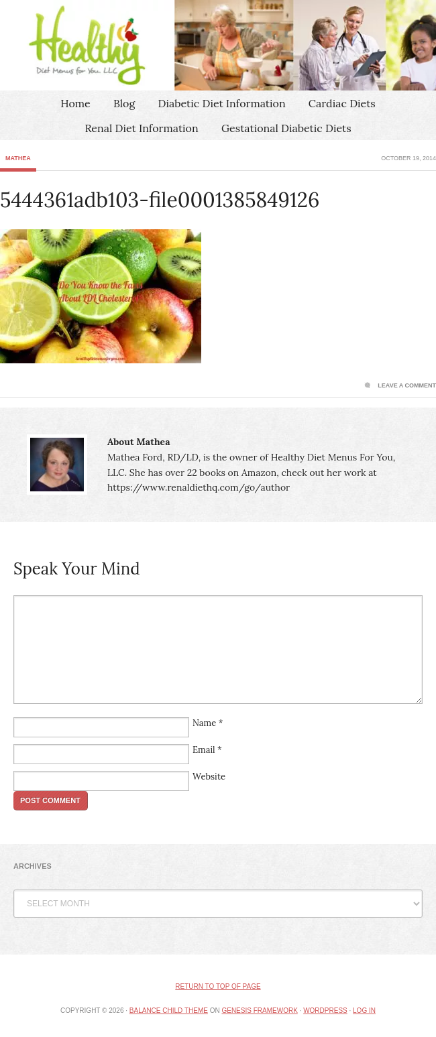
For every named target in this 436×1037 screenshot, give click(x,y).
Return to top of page (217, 986)
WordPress (325, 1010)
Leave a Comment (407, 385)
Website (209, 776)
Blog (124, 103)
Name (204, 723)
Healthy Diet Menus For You (218, 45)
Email (204, 749)
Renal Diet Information (141, 128)
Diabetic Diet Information (222, 103)
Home (75, 103)
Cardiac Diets (342, 103)
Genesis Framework (259, 1010)
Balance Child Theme (168, 1010)
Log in (364, 1010)
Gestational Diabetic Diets (286, 128)
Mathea (18, 158)
